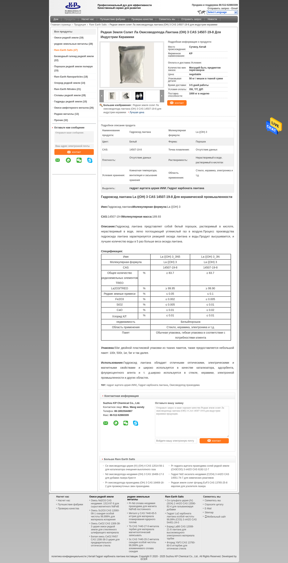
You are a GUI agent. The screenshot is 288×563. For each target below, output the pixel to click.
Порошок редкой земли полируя (73, 66)
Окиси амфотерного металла (71, 107)
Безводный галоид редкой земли (74, 56)
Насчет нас (87, 19)
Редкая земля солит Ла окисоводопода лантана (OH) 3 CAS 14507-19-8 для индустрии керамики (132, 109)
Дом (56, 19)
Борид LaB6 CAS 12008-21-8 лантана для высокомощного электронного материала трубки (180, 532)
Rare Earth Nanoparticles (68, 76)
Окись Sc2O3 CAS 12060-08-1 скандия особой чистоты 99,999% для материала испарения (105, 515)
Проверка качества (142, 19)
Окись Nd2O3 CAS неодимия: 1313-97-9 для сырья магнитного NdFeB (105, 503)
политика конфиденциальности (68, 556)
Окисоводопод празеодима (184, 385)
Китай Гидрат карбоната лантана (106, 556)
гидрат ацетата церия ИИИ (121, 385)
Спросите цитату (214, 504)
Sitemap (209, 512)
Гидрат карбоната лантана (153, 385)
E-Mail (208, 508)
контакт (74, 151)
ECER (144, 559)
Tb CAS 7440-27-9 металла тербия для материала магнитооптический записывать (144, 531)
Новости (212, 19)
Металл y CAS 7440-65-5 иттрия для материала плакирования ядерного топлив (142, 518)
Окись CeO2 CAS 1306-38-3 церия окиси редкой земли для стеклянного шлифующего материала (106, 528)
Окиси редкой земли (66, 37)
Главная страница (61, 24)
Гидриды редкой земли (68, 101)
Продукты (69, 19)
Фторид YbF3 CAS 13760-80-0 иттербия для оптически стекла (181, 545)
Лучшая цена (137, 112)
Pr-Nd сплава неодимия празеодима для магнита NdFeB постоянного (143, 506)
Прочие (58, 120)
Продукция (80, 24)
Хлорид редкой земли (67, 83)
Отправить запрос (219, 8)
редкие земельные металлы (71, 43)
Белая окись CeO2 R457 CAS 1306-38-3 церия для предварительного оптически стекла (105, 541)
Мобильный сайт (215, 516)
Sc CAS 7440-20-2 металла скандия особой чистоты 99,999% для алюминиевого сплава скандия (144, 545)
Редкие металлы (64, 114)
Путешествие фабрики (112, 19)
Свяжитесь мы (167, 19)
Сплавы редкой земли (67, 95)
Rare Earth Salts (98, 24)
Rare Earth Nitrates (65, 89)
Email (234, 8)
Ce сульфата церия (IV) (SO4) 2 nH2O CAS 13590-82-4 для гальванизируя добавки (181, 505)
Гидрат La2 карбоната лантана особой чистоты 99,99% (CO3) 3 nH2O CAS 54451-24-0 (182, 518)
